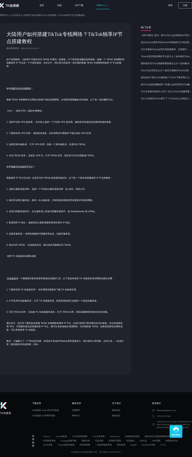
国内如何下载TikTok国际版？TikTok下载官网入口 (165, 77)
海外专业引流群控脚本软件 (157, 436)
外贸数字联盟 (114, 440)
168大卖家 (47, 445)
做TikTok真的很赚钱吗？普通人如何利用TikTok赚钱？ (166, 84)
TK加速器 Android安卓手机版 (45, 410)
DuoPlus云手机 (148, 445)
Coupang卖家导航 (68, 440)
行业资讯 (16, 15)
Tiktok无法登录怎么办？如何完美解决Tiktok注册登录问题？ (166, 70)
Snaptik (133, 445)
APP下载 (79, 5)
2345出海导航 (98, 436)
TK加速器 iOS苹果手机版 (43, 415)
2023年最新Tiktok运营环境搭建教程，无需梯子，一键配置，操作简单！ (166, 49)
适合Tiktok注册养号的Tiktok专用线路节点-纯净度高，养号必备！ (166, 42)
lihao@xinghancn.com (166, 410)
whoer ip (46, 436)
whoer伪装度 (61, 436)
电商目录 (86, 440)
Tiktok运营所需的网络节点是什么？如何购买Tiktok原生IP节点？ (166, 56)
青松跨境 (121, 445)
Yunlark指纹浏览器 (66, 445)
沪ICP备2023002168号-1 (110, 452)
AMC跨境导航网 (79, 436)
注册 (185, 5)
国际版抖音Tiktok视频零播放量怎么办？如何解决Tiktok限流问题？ (166, 63)
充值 (59, 5)
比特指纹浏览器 (132, 436)
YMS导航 (156, 440)
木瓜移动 (130, 440)
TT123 (163, 445)
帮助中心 (102, 5)
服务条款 (116, 410)
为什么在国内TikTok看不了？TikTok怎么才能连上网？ (166, 98)
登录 (170, 5)
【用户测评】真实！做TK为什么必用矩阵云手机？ (166, 35)
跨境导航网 (85, 445)
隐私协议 (116, 415)
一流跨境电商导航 (103, 445)
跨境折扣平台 (172, 440)
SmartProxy (115, 436)
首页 (42, 5)
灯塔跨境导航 (49, 440)
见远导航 (99, 440)
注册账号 (76, 410)
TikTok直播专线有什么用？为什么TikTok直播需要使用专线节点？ (166, 91)
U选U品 (143, 440)
